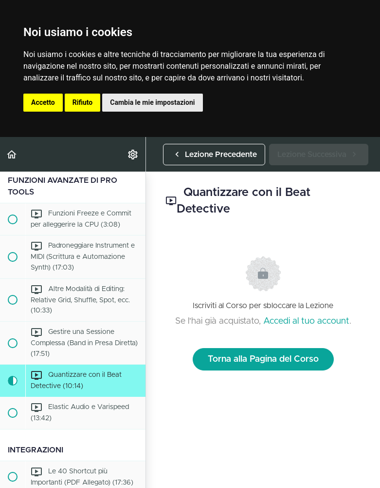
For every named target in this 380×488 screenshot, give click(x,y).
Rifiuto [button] (82, 102)
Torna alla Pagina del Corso (263, 359)
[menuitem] (133, 154)
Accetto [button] (43, 102)
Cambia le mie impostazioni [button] (152, 102)
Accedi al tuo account (306, 321)
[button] (12, 154)
